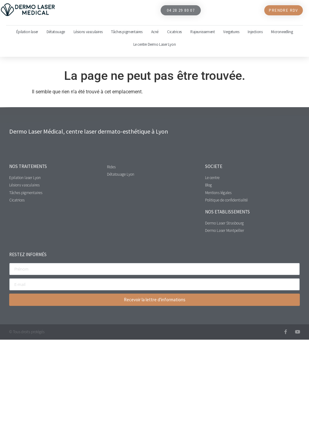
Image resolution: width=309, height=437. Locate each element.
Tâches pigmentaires (126, 31)
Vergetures (231, 31)
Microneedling (282, 31)
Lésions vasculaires (88, 31)
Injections (255, 31)
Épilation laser (27, 31)
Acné (154, 31)
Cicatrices (174, 31)
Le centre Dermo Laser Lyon (154, 44)
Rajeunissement (202, 31)
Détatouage (56, 31)
